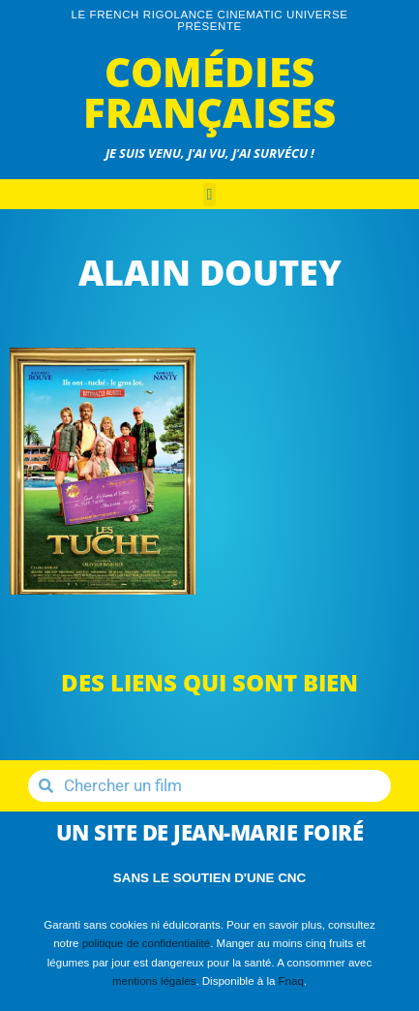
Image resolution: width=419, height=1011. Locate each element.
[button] (210, 194)
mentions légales (153, 981)
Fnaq (291, 981)
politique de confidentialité (146, 943)
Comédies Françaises (209, 91)
